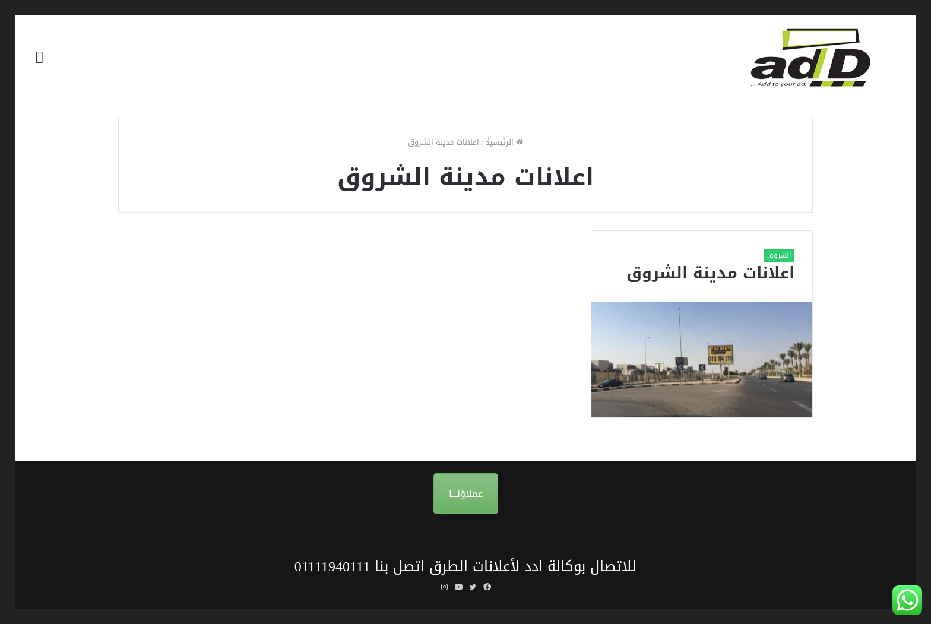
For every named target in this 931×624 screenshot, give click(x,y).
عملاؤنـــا (466, 493)
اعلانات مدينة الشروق (710, 273)
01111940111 (332, 566)
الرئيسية (504, 142)
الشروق (779, 255)
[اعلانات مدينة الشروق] (701, 359)
